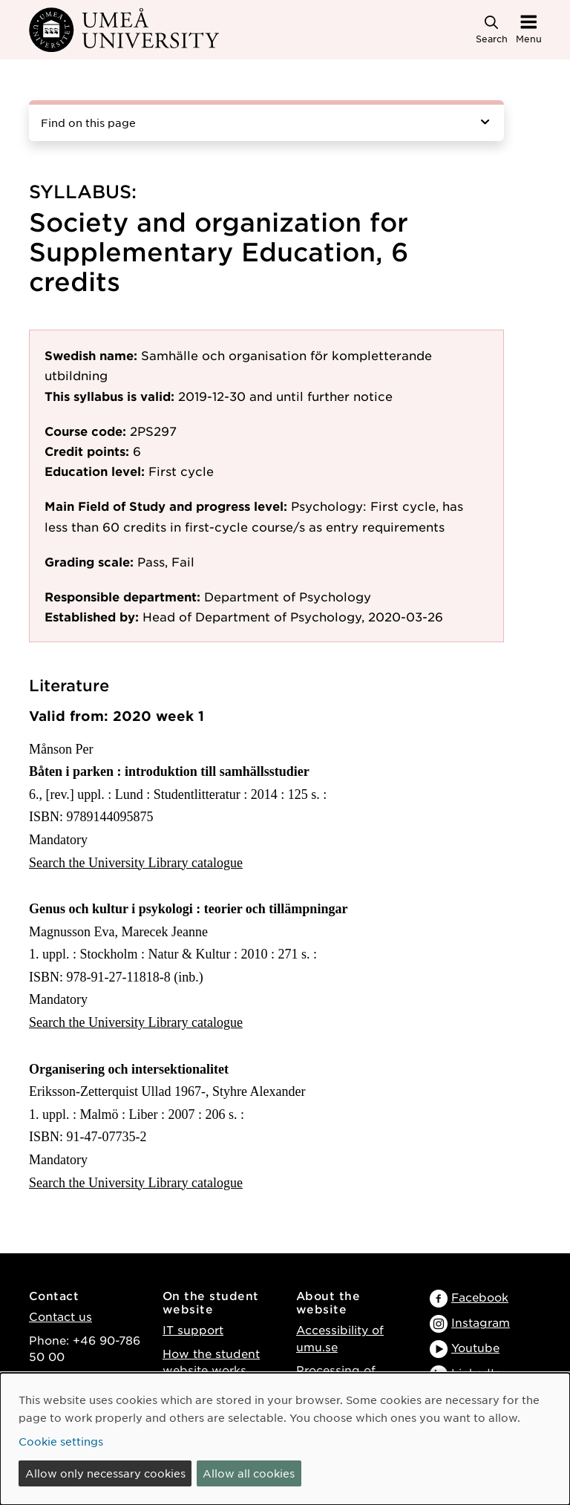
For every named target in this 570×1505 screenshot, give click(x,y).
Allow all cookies (249, 1473)
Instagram (480, 1322)
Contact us (60, 1316)
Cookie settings (61, 1441)
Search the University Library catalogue (136, 862)
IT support (193, 1329)
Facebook (479, 1297)
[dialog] (285, 1439)
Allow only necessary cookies (105, 1473)
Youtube (475, 1347)
